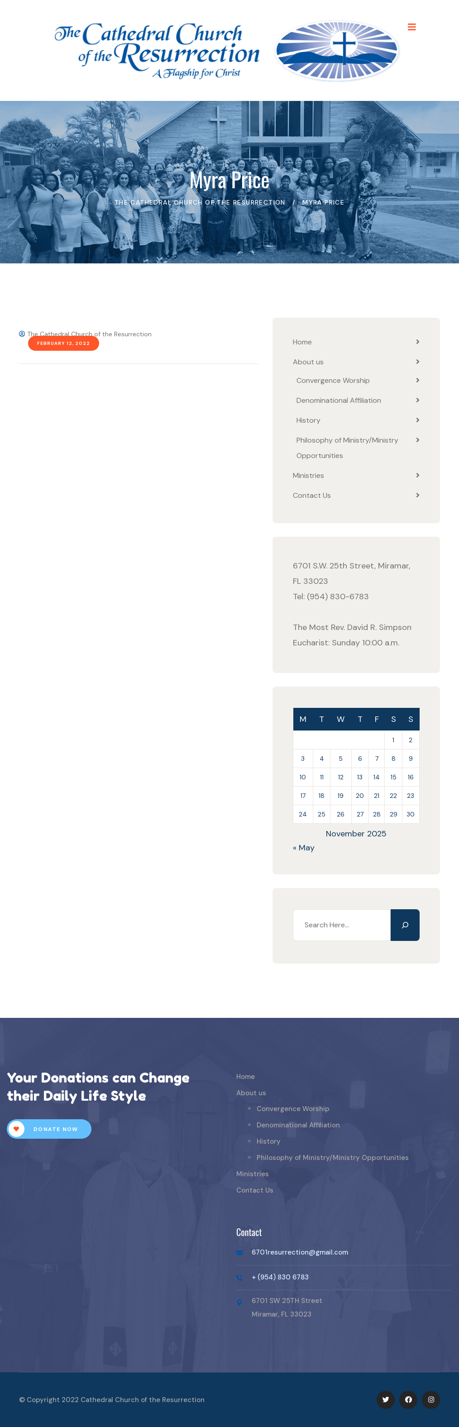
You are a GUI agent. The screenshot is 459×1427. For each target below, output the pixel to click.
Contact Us (312, 495)
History (308, 420)
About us (308, 362)
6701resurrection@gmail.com (300, 1252)
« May (304, 847)
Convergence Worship (333, 380)
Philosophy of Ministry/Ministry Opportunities (333, 1157)
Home (302, 342)
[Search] (405, 925)
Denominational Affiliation (338, 400)
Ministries (308, 475)
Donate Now (43, 1129)
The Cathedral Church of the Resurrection (85, 334)
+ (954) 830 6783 (280, 1277)
